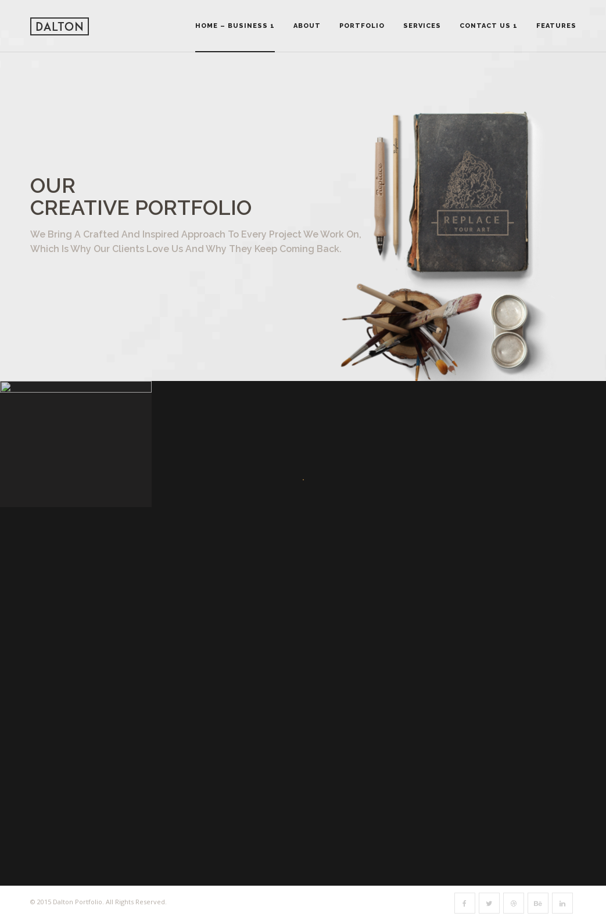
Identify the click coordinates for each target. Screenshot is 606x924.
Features (556, 26)
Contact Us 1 (489, 26)
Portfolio (362, 26)
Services (422, 26)
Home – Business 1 (235, 26)
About (307, 26)
